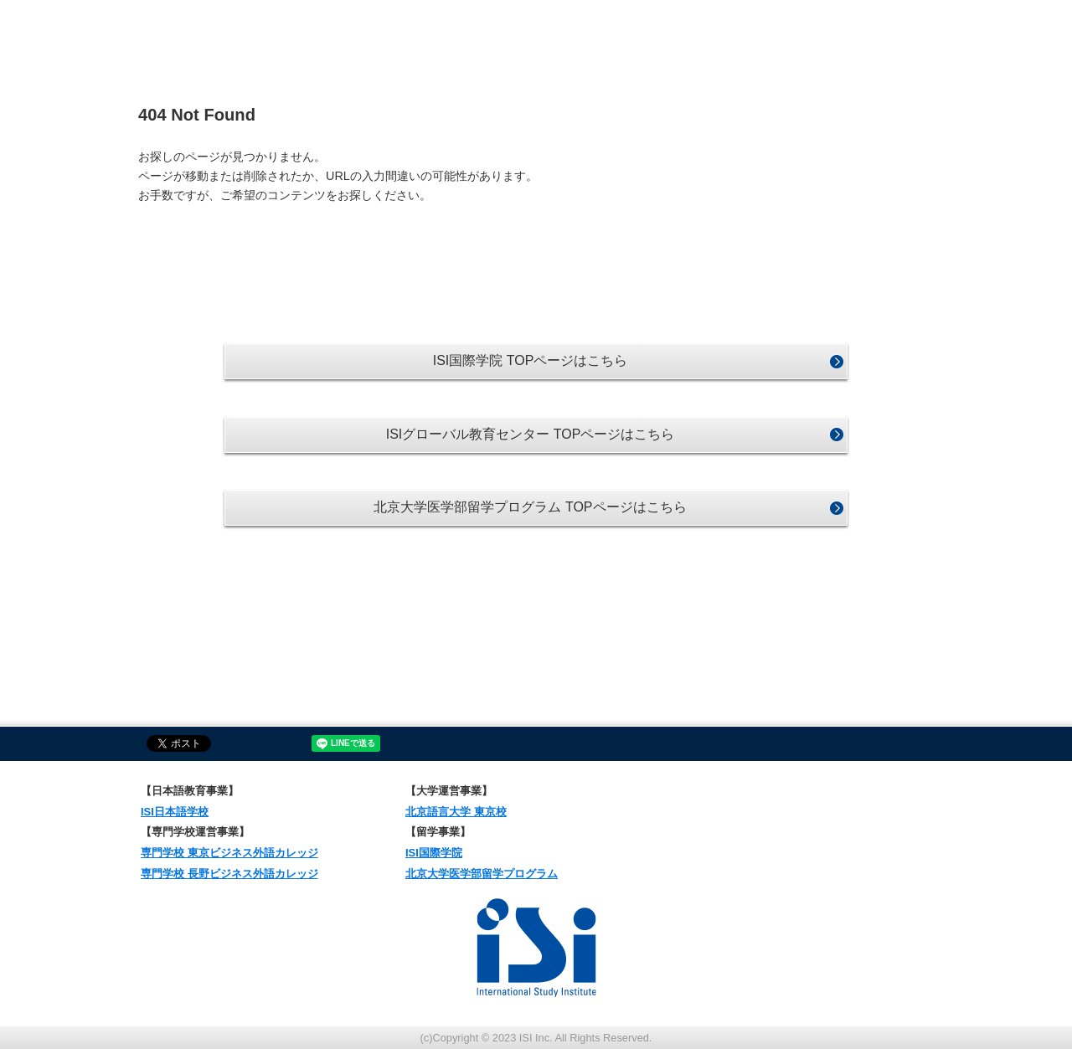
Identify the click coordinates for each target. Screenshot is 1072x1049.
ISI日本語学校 (175, 811)
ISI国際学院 (433, 852)
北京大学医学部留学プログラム (481, 873)
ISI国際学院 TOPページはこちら (530, 360)
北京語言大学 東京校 (456, 811)
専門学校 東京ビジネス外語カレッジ (229, 852)
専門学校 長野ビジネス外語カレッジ (229, 873)
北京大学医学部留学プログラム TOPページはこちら (530, 507)
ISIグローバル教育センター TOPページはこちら (530, 434)
